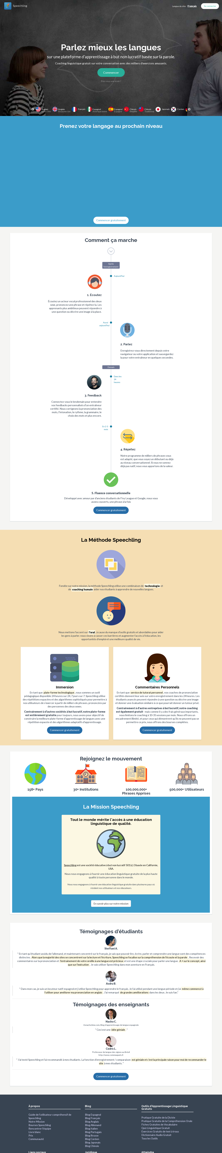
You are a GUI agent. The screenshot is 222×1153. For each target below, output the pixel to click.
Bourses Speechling (40, 1125)
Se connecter (210, 6)
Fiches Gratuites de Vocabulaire (159, 1124)
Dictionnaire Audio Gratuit (156, 1134)
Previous (32, 109)
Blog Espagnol (93, 1114)
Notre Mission (37, 1121)
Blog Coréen (92, 1139)
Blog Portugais (93, 1132)
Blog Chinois (92, 1145)
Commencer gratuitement (111, 220)
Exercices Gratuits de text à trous (160, 1131)
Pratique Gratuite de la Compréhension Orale (166, 1121)
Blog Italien (91, 1128)
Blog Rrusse (92, 1135)
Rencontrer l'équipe (40, 1128)
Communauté (36, 1139)
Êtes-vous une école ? (111, 81)
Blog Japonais (92, 1142)
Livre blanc (35, 1132)
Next (189, 109)
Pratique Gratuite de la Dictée (158, 1117)
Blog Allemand (93, 1125)
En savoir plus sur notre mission (111, 903)
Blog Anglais (92, 1121)
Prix (31, 1135)
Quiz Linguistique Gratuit (155, 1128)
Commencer (111, 72)
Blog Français (92, 1118)
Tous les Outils (149, 1138)
